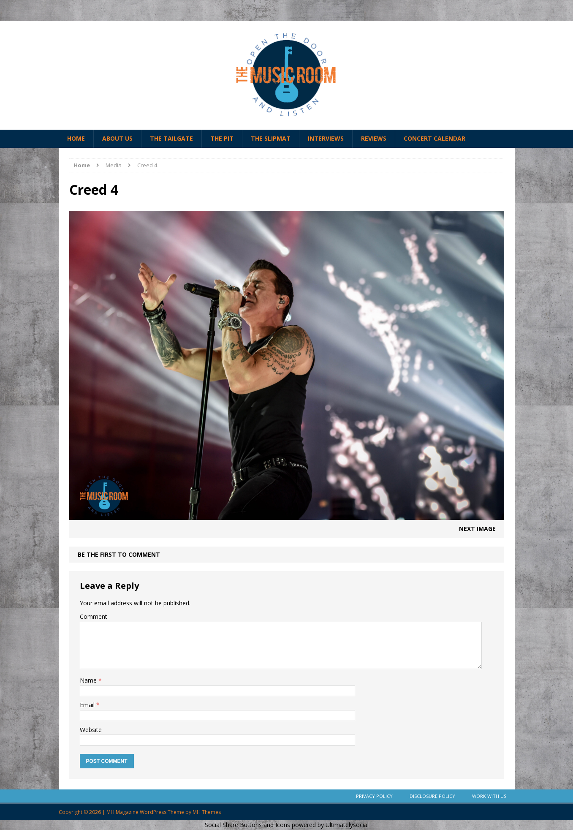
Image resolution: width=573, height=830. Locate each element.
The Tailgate (171, 138)
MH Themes (207, 812)
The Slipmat (271, 138)
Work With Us (489, 796)
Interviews (326, 138)
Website (91, 730)
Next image (477, 529)
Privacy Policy (374, 796)
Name (89, 680)
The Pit (222, 138)
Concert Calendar (434, 138)
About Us (117, 138)
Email (88, 705)
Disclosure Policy (432, 796)
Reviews (373, 138)
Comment (93, 616)
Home (76, 138)
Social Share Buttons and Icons (247, 825)
